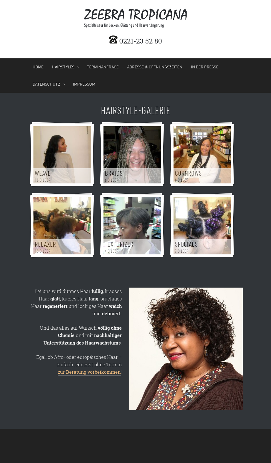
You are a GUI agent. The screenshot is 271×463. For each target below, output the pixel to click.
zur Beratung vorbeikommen (89, 372)
